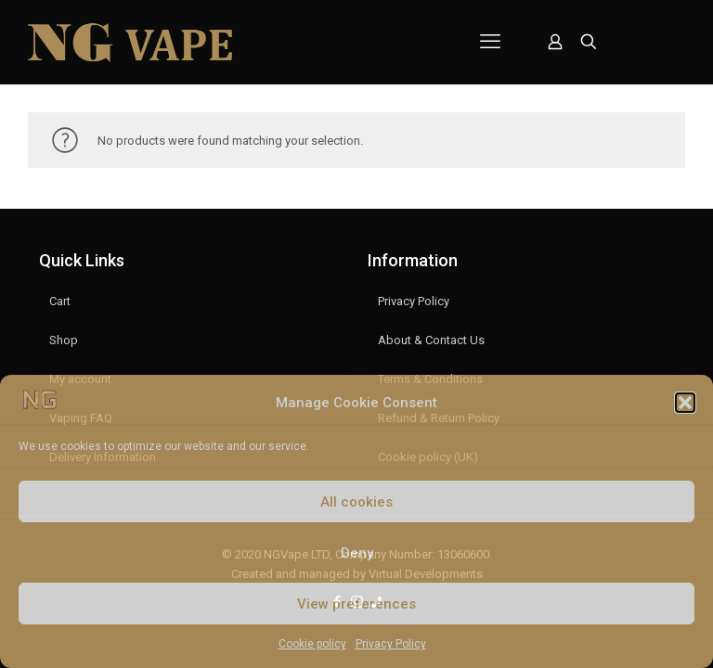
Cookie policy (312, 643)
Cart (60, 301)
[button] (685, 402)
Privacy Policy (391, 643)
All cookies (356, 502)
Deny (357, 553)
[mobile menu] (490, 42)
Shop (63, 340)
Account (651, 42)
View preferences (356, 604)
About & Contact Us (431, 340)
